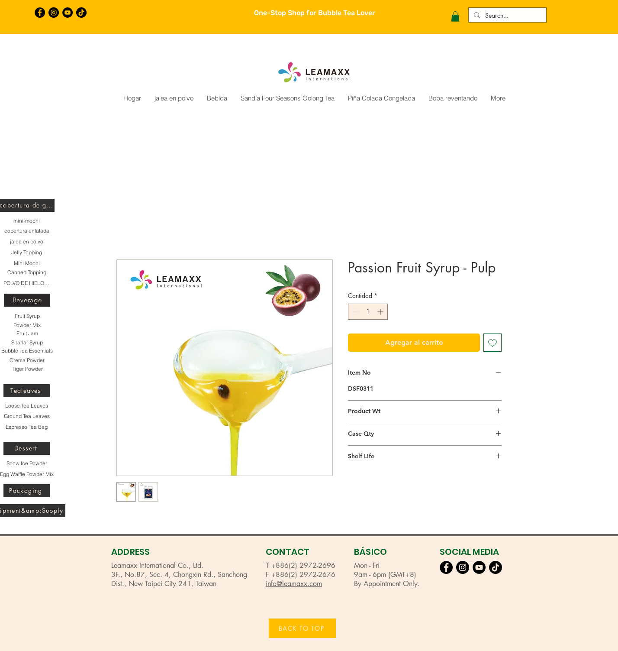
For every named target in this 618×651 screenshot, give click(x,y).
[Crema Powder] (27, 360)
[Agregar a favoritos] (492, 343)
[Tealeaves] (26, 390)
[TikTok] (81, 12)
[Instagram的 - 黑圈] (53, 12)
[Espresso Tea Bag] (26, 427)
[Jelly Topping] (26, 252)
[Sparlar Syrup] (27, 342)
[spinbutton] (368, 311)
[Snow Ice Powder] (26, 463)
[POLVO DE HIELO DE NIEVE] (26, 283)
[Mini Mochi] (26, 263)
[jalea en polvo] (26, 241)
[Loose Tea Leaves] (26, 405)
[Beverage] (27, 300)
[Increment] (381, 311)
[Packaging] (26, 490)
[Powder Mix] (27, 325)
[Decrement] (354, 311)
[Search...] (506, 15)
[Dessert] (26, 448)
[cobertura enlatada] (26, 230)
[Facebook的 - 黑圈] (40, 12)
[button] (455, 16)
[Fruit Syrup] (27, 316)
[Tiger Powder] (27, 369)
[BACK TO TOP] (302, 628)
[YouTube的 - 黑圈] (67, 12)
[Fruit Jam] (27, 333)
